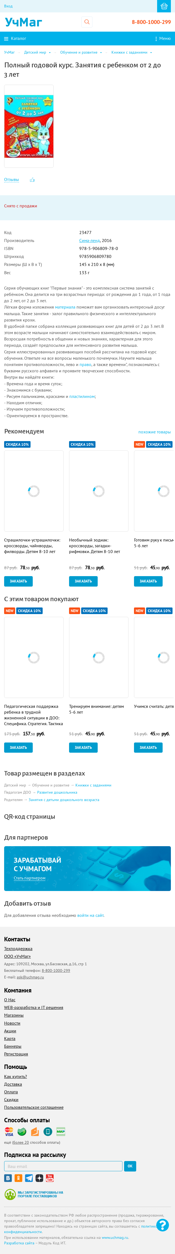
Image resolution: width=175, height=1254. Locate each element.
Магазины (14, 1015)
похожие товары (154, 432)
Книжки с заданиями (93, 785)
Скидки (11, 1099)
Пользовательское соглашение (34, 1107)
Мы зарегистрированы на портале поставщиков (33, 1194)
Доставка (13, 1084)
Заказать (18, 581)
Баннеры (12, 1046)
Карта (9, 1038)
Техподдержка (18, 948)
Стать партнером (29, 878)
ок (130, 1166)
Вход (8, 6)
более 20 (21, 1142)
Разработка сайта (19, 1243)
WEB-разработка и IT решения (33, 1007)
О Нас (9, 999)
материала (65, 307)
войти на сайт (90, 915)
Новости (12, 1023)
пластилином (82, 396)
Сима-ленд (89, 240)
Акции (10, 1030)
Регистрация (16, 1054)
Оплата (11, 1091)
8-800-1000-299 (151, 22)
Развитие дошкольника (57, 792)
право (85, 364)
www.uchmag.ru (115, 1237)
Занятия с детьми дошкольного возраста (64, 799)
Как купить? (15, 1076)
